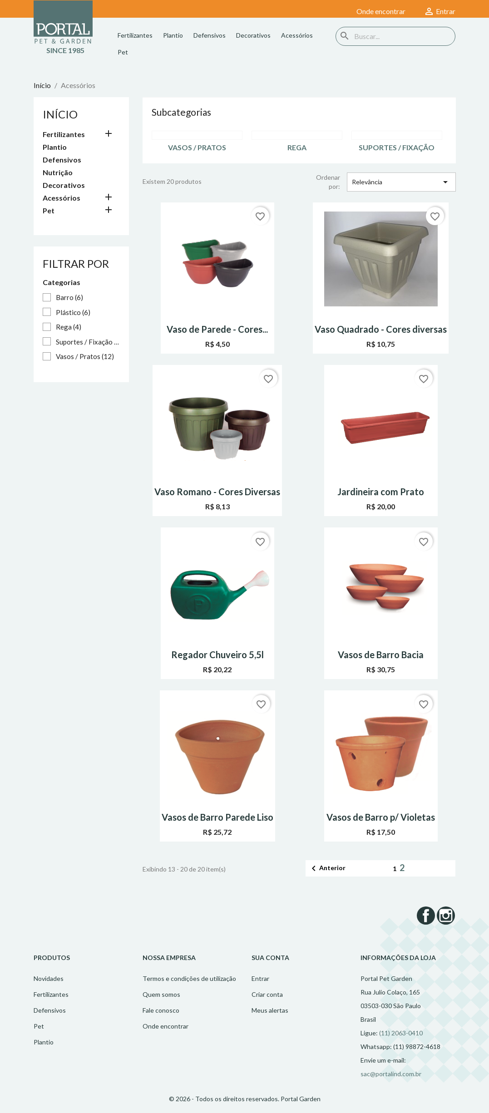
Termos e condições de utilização (189, 978)
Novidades (49, 978)
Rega (68, 327)
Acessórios (297, 35)
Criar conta (267, 994)
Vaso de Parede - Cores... (217, 329)
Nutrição (58, 172)
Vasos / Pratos (85, 356)
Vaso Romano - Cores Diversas (217, 491)
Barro (69, 297)
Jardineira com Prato (380, 491)
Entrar (260, 978)
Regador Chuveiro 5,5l (217, 654)
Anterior (327, 868)
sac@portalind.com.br (391, 1074)
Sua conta (270, 957)
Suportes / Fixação (87, 342)
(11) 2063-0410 (401, 1033)
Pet (123, 52)
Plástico (73, 312)
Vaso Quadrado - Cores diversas (381, 329)
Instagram (446, 915)
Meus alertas (270, 1010)
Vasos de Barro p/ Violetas (380, 817)
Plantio (173, 35)
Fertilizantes (135, 35)
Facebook (426, 915)
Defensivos (209, 35)
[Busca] (395, 36)
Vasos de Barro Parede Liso (217, 817)
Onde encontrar (165, 1026)
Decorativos (253, 35)
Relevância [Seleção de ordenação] (401, 182)
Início (60, 114)
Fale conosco (161, 1010)
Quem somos (161, 994)
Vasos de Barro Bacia (381, 654)
